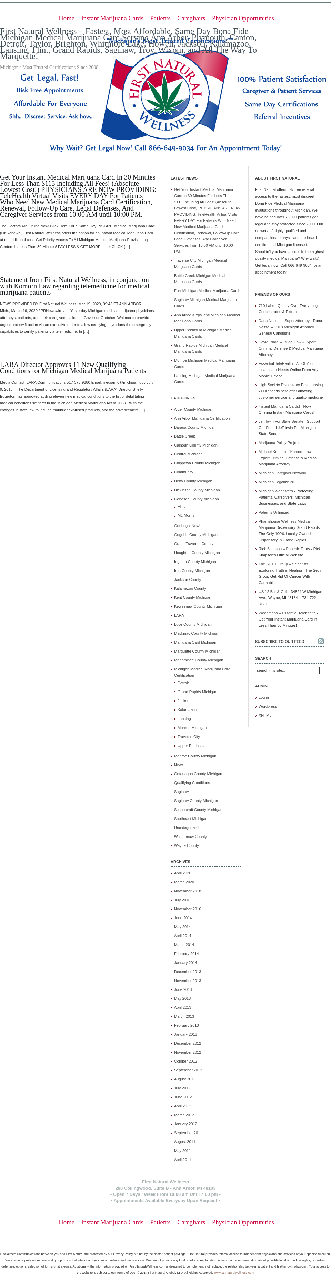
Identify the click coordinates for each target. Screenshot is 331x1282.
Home (66, 18)
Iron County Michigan (192, 570)
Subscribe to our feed (279, 641)
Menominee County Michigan (198, 660)
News (179, 765)
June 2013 (183, 989)
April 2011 (182, 1160)
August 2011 (184, 1142)
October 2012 (185, 1061)
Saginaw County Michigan (196, 801)
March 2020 (184, 882)
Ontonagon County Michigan (198, 774)
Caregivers (191, 18)
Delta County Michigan (193, 481)
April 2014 (182, 936)
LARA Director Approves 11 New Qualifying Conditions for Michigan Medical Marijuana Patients (73, 368)
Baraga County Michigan (194, 427)
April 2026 (182, 873)
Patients (160, 18)
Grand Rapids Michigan (197, 692)
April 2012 (182, 1106)
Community (183, 472)
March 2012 (184, 1115)
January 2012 (185, 1124)
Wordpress (268, 706)
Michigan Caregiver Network (282, 473)
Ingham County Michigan (195, 562)
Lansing (184, 719)
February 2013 (186, 1025)
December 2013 (187, 972)
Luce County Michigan (193, 624)
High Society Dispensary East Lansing (291, 385)
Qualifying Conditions (192, 783)
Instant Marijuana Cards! (279, 406)
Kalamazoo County (190, 588)
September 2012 (188, 1070)
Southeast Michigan (191, 819)
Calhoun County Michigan (196, 445)
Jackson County (187, 579)
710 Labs (266, 306)
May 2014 (182, 927)
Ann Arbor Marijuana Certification (202, 418)
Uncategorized (186, 827)
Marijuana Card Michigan (195, 642)
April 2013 (182, 1007)
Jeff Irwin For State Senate (281, 421)
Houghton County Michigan (197, 553)
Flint (181, 506)
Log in (264, 697)
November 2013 (187, 980)
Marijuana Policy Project (279, 443)
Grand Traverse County (193, 544)
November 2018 (187, 891)
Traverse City (189, 737)
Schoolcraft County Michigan (198, 810)
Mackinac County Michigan (196, 633)
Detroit (183, 683)
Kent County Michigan (192, 597)
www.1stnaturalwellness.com (234, 1272)
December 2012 (187, 1043)
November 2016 (187, 909)
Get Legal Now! (187, 526)
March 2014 (184, 945)
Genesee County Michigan (196, 499)
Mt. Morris (186, 515)
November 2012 (187, 1052)
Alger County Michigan (193, 409)
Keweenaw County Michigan (198, 606)
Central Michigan (188, 454)
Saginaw (181, 792)
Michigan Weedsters (276, 491)
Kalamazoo (187, 710)
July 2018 (182, 900)
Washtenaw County (190, 836)
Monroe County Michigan (195, 756)
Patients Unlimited (274, 512)
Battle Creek (184, 436)
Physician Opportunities (243, 18)
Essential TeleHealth (276, 363)
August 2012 (184, 1079)
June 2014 (183, 918)
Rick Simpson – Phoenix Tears (284, 549)
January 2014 (185, 963)
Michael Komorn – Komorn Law (285, 452)
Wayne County (186, 845)
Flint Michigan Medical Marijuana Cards (207, 291)
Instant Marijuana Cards (112, 18)
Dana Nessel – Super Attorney (284, 321)
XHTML (265, 715)
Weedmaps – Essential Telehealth (287, 613)
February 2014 (186, 954)
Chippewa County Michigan (197, 463)
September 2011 (188, 1133)
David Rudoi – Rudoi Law (280, 342)
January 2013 (185, 1034)
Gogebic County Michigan (196, 535)
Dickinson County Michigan (197, 490)
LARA (179, 615)
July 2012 (182, 1088)
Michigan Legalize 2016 (279, 482)
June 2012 (183, 1097)
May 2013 (182, 998)
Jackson (184, 701)
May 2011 (182, 1151)
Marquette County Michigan (197, 651)
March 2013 (184, 1016)
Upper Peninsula (191, 745)
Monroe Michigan (192, 728)
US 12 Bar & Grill (273, 591)
